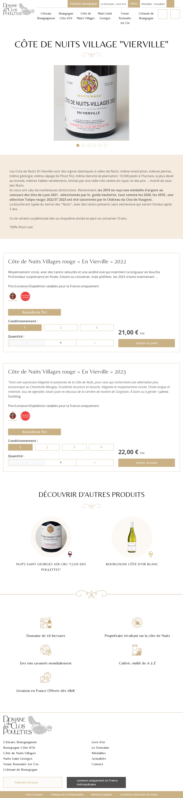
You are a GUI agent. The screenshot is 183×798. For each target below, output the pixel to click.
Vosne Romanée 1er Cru (125, 18)
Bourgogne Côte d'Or (19, 747)
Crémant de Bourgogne (20, 769)
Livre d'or (121, 4)
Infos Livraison (34, 794)
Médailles (147, 4)
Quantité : (16, 338)
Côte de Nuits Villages (19, 753)
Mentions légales (101, 794)
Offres (134, 3)
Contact (97, 764)
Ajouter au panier (147, 345)
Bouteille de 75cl (34, 314)
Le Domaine (107, 4)
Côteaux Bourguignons (20, 742)
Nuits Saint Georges (17, 758)
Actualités (159, 4)
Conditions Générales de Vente (138, 794)
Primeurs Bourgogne (83, 3)
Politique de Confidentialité (67, 794)
